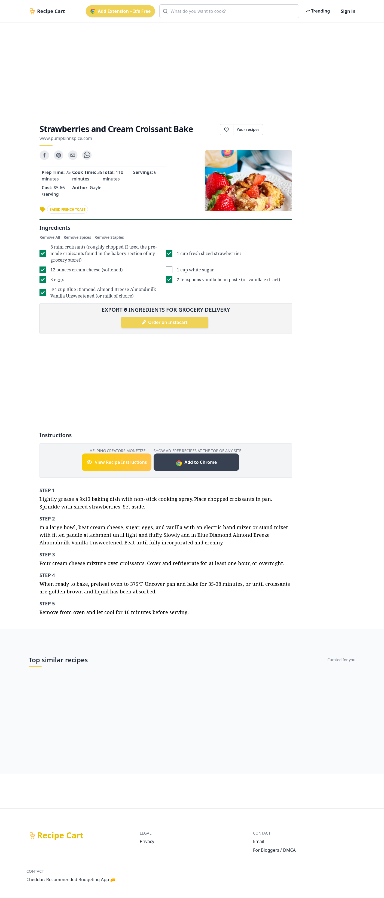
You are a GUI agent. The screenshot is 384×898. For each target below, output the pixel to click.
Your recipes (248, 129)
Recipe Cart (60, 835)
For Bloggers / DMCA (274, 850)
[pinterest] (58, 155)
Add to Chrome (196, 463)
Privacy (147, 841)
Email (258, 841)
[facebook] (44, 155)
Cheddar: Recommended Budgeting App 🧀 (71, 879)
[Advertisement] (189, 68)
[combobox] (229, 11)
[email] (73, 155)
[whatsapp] (87, 155)
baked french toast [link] (68, 209)
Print (278, 130)
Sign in (348, 11)
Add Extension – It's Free (120, 11)
